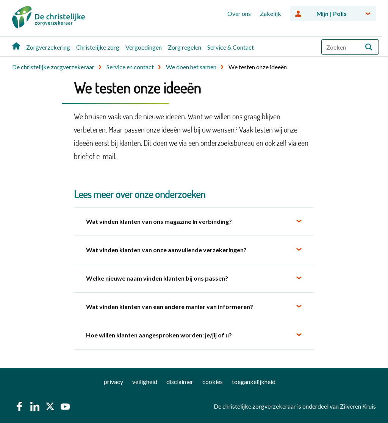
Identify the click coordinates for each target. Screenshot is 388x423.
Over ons (239, 13)
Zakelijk (270, 13)
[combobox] (350, 47)
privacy (113, 381)
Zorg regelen (184, 47)
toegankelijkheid (253, 381)
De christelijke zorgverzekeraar (53, 66)
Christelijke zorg (97, 47)
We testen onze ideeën (257, 66)
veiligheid (144, 381)
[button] (368, 47)
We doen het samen (191, 66)
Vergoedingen (143, 47)
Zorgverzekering (48, 47)
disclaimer (179, 381)
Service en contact (130, 66)
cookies (212, 381)
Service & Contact (230, 47)
